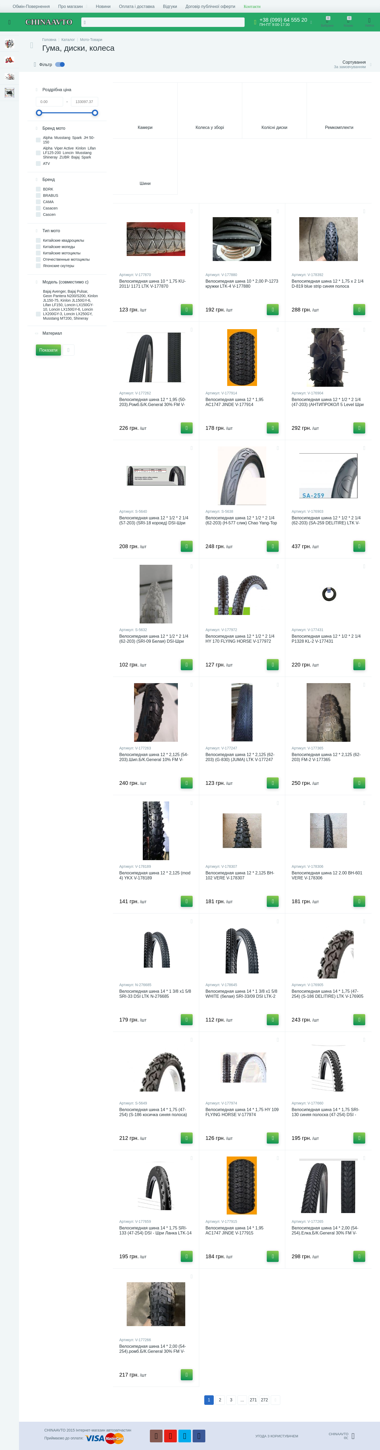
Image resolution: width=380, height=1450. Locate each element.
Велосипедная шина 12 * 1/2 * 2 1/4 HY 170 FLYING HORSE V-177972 (240, 639)
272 (264, 1400)
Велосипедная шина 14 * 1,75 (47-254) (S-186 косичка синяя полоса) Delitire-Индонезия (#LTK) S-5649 (153, 1114)
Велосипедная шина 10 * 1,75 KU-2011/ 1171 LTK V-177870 (152, 283)
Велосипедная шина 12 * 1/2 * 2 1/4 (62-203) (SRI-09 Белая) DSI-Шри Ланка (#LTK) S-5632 (153, 641)
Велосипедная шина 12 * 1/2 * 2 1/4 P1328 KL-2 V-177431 (326, 639)
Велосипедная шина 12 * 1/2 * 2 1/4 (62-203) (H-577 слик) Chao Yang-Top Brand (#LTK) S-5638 (241, 523)
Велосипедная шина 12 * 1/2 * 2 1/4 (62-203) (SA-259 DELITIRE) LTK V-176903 (326, 523)
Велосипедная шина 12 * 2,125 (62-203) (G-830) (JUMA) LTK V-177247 (240, 757)
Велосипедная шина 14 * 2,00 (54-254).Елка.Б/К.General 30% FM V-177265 (325, 1233)
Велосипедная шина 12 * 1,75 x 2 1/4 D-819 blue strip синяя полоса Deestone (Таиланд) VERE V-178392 (327, 286)
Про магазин (73, 6)
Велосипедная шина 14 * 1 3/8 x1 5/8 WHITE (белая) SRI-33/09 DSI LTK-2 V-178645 (241, 996)
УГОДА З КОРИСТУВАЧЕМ (276, 1436)
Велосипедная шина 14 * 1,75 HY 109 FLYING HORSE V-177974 (242, 1112)
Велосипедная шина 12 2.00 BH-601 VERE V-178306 (327, 875)
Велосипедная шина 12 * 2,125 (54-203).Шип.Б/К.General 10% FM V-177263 (153, 759)
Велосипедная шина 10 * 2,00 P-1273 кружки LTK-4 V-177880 (242, 283)
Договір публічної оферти (210, 6)
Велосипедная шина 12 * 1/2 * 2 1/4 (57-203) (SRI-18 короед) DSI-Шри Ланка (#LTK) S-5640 (153, 523)
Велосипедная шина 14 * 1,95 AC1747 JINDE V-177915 (235, 1230)
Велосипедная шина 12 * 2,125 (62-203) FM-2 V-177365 (326, 757)
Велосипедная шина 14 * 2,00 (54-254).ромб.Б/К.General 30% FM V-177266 (152, 1351)
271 (253, 1400)
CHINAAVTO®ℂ (342, 1436)
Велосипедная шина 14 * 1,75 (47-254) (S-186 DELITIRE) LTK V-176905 (327, 994)
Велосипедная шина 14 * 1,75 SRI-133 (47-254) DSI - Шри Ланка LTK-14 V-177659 (155, 1233)
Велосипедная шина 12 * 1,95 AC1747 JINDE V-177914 (235, 402)
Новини (103, 6)
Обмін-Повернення (31, 6)
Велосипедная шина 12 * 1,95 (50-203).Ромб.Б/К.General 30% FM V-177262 (152, 404)
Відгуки (170, 6)
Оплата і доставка (137, 6)
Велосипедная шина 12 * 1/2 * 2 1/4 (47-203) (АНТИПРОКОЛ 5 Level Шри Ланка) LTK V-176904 (328, 404)
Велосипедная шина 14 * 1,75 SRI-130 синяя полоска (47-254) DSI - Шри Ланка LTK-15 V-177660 (325, 1114)
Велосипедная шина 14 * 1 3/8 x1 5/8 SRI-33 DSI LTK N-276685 (155, 994)
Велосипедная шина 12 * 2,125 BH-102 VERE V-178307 (240, 875)
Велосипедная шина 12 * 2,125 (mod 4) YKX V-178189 (155, 875)
